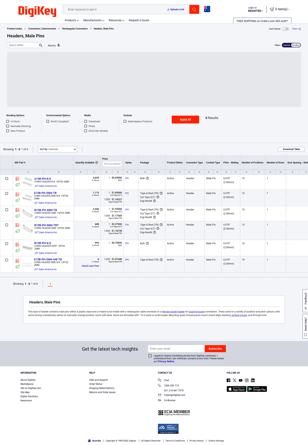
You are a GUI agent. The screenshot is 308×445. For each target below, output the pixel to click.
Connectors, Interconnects (42, 28)
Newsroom (26, 400)
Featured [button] (49, 149)
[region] (154, 436)
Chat (163, 380)
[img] (37, 11)
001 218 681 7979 (171, 390)
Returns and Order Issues (102, 392)
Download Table (291, 149)
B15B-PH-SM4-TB (45, 210)
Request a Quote (139, 20)
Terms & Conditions (70, 440)
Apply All (185, 119)
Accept (236, 436)
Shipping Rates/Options (101, 388)
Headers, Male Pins (104, 28)
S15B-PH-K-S (42, 178)
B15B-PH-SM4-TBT (46, 225)
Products (70, 20)
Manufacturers (92, 20)
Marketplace (26, 384)
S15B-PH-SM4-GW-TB (48, 259)
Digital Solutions (29, 396)
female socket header (173, 311)
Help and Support (98, 380)
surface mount (239, 315)
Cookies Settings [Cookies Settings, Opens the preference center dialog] (208, 436)
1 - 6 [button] (17, 149)
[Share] (296, 29)
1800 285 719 (168, 386)
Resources (115, 20)
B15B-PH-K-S (42, 243)
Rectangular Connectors (75, 28)
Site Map (25, 392)
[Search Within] (22, 45)
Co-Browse (166, 401)
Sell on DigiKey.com (30, 388)
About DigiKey (28, 380)
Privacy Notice (166, 361)
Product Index (14, 28)
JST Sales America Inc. (46, 186)
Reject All (263, 436)
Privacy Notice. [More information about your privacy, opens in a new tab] (95, 440)
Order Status (95, 384)
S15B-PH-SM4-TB (45, 192)
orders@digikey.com (171, 395)
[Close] (301, 436)
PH (127, 178)
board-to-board (197, 311)
